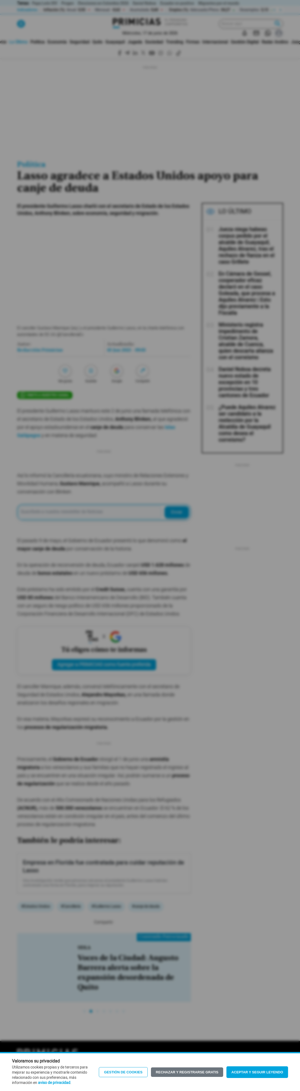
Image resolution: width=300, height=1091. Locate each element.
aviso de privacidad (54, 1083)
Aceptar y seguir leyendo (257, 1072)
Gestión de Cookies (123, 1072)
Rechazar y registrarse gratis (187, 1072)
